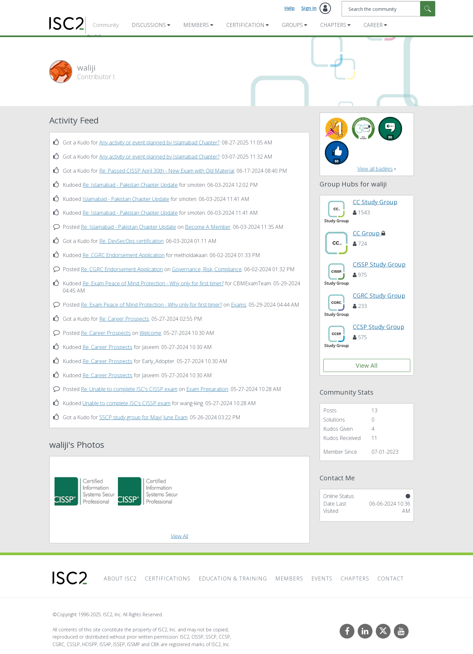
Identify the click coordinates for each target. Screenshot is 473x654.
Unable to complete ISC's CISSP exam (126, 403)
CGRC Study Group (379, 295)
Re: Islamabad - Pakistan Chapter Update (130, 184)
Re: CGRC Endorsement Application (123, 255)
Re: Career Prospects (124, 318)
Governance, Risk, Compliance (207, 269)
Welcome (150, 333)
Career (373, 25)
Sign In (309, 8)
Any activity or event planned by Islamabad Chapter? (159, 142)
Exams (238, 304)
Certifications (168, 578)
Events (321, 578)
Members (196, 25)
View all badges (375, 168)
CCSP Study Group (378, 327)
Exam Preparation (207, 389)
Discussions (149, 25)
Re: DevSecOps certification (131, 241)
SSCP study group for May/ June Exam (143, 417)
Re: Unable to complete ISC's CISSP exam (129, 389)
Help (289, 8)
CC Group (369, 233)
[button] (85, 491)
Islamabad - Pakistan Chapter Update (125, 199)
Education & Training (233, 578)
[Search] (388, 8)
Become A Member (208, 226)
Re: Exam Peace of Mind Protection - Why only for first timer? (153, 283)
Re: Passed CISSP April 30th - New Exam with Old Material (166, 170)
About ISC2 (120, 578)
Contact (390, 578)
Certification (245, 25)
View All (179, 535)
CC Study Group (375, 202)
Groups (292, 25)
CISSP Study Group (379, 264)
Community (106, 25)
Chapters (333, 25)
